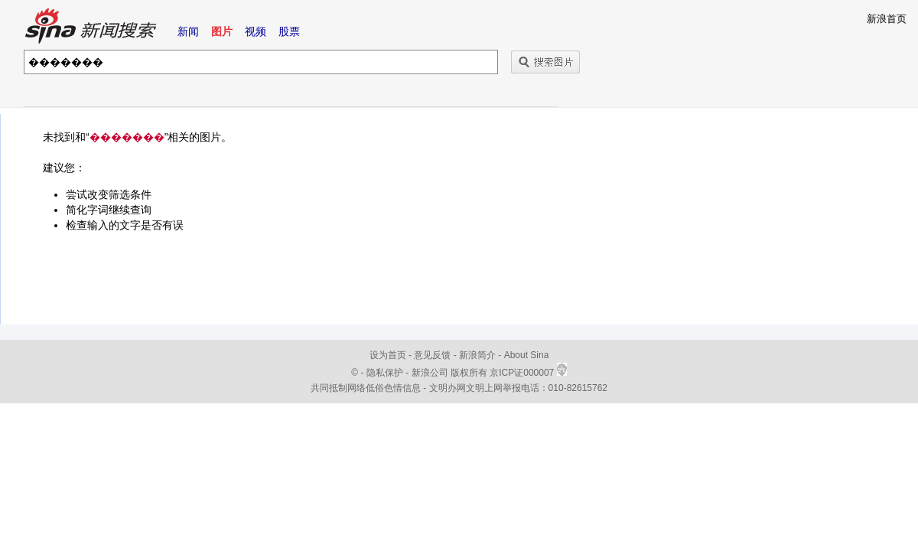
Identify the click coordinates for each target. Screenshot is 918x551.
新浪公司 (430, 372)
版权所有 (469, 372)
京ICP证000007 (528, 372)
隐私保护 (385, 372)
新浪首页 (887, 18)
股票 (289, 31)
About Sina (526, 355)
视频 (255, 31)
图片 (222, 31)
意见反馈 (432, 355)
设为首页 (387, 355)
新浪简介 (477, 355)
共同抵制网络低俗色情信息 (366, 388)
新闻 (188, 31)
